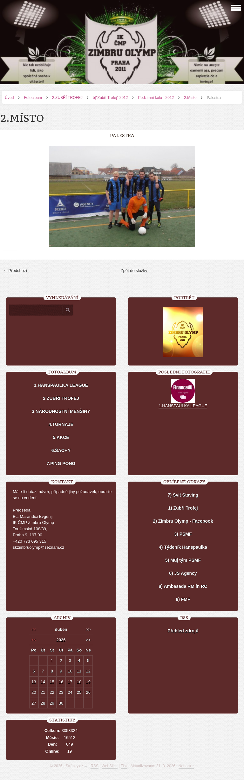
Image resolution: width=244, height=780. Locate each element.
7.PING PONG (60, 463)
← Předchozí (15, 270)
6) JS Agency (183, 573)
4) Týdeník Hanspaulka (183, 547)
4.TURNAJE (61, 424)
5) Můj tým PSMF (183, 560)
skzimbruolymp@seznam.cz (38, 547)
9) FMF (183, 599)
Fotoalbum (33, 97)
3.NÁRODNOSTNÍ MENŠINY (61, 411)
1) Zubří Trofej (183, 508)
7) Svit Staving (183, 495)
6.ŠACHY (61, 450)
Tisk (124, 766)
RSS (94, 766)
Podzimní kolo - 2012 (156, 97)
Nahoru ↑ (186, 766)
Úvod (9, 97)
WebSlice (110, 766)
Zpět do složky (134, 270)
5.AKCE (61, 437)
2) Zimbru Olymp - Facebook (183, 521)
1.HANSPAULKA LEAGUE (61, 385)
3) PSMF (183, 534)
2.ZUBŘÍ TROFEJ (67, 97)
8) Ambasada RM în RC (183, 586)
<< (33, 629)
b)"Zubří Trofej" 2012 (110, 97)
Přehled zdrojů (182, 630)
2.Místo (190, 97)
